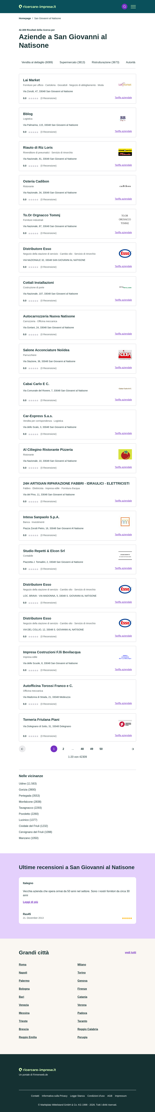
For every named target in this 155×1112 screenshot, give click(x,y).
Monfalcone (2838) (30, 801)
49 (91, 749)
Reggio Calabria (88, 1029)
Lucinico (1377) (28, 819)
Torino (82, 972)
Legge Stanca (77, 1096)
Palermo (24, 980)
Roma (22, 964)
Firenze (82, 988)
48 (82, 749)
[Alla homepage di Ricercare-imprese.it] (37, 7)
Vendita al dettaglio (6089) (37, 62)
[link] (77, 89)
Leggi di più (30, 902)
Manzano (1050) (29, 838)
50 (101, 749)
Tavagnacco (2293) (30, 807)
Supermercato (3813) (72, 62)
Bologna (24, 988)
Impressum (121, 1096)
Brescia (24, 1029)
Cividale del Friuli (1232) (33, 826)
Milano (82, 964)
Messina (24, 1013)
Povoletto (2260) (29, 813)
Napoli (23, 972)
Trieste (23, 1021)
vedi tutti (130, 952)
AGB (109, 1096)
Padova (82, 1013)
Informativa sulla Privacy (55, 1096)
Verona (82, 1005)
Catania (82, 996)
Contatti (35, 1096)
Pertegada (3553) (29, 795)
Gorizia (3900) (27, 789)
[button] (124, 6)
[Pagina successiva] (132, 748)
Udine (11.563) (28, 783)
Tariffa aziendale (123, 97)
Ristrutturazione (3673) (105, 62)
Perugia (82, 1037)
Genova (82, 980)
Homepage (25, 18)
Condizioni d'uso (96, 1096)
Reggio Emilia (28, 1037)
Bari (21, 996)
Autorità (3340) (135, 62)
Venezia (24, 1005)
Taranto (82, 1021)
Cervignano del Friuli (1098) (35, 832)
